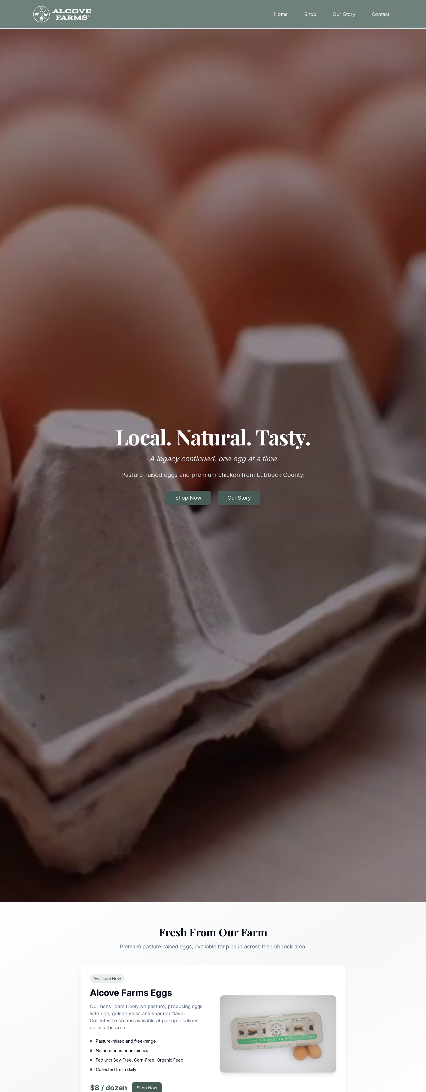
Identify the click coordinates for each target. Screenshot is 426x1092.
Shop (310, 14)
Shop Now (188, 498)
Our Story (344, 14)
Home (281, 14)
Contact (380, 14)
